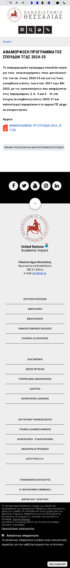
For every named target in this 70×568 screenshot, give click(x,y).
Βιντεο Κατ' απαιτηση (35, 499)
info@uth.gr (39, 273)
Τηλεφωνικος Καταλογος (35, 480)
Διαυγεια (35, 389)
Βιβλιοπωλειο (35, 319)
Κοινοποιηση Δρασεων (35, 398)
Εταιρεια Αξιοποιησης (35, 338)
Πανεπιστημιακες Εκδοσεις (35, 328)
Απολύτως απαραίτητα (22, 537)
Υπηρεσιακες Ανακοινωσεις (35, 379)
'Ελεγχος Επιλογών (21, 522)
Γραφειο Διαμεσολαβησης (35, 429)
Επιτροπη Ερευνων (35, 299)
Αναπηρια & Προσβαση (35, 449)
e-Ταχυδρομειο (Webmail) (35, 489)
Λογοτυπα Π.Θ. (35, 459)
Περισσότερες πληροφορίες (18, 530)
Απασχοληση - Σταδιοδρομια (35, 439)
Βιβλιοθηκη (35, 309)
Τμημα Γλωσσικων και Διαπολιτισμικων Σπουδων (33, 147)
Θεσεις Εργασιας (35, 369)
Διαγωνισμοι (35, 359)
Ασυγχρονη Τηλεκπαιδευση (35, 419)
